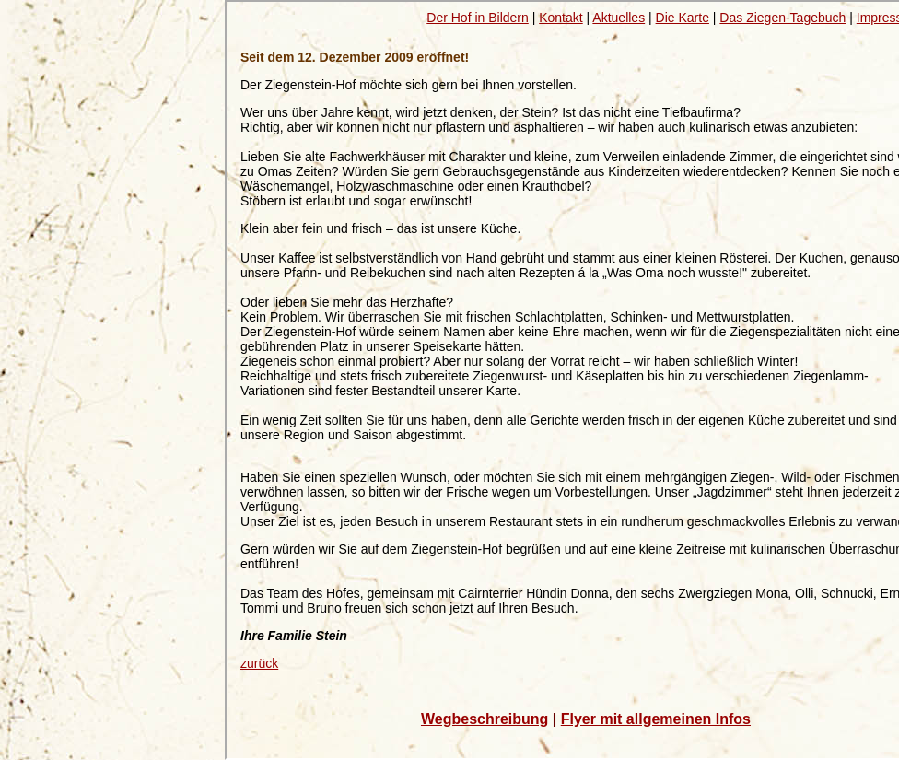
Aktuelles (618, 17)
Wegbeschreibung (484, 719)
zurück (259, 663)
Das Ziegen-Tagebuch (782, 17)
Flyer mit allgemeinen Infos (656, 719)
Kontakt (560, 17)
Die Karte (682, 17)
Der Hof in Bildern (477, 17)
